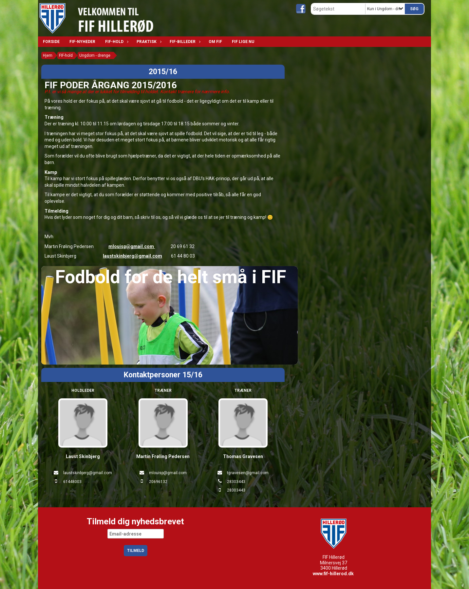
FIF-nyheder (82, 41)
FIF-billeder (184, 41)
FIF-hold (116, 41)
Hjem (47, 55)
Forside (51, 41)
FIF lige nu (243, 41)
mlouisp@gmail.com (131, 246)
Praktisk (148, 41)
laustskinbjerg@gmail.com (132, 256)
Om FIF (215, 41)
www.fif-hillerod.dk (333, 573)
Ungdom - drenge (94, 55)
